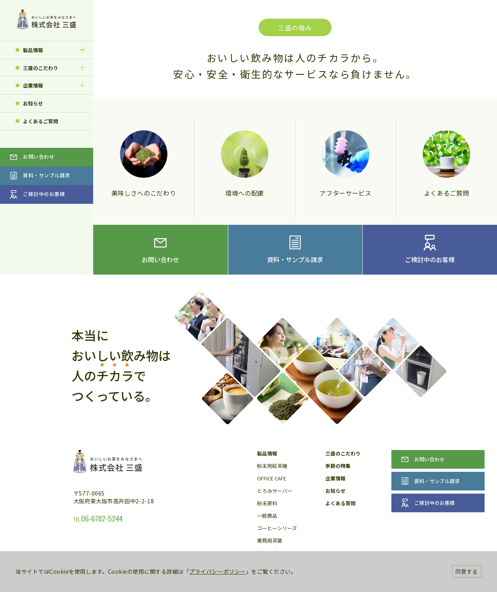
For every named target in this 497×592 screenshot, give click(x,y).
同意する (466, 571)
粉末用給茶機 (272, 465)
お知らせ (33, 103)
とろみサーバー (274, 490)
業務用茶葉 (269, 540)
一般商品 (267, 515)
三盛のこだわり (40, 68)
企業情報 (33, 85)
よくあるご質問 (40, 121)
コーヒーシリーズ (277, 528)
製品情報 (33, 50)
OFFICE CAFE (271, 478)
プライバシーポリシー (217, 571)
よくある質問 (340, 503)
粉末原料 (267, 503)
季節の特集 (338, 465)
